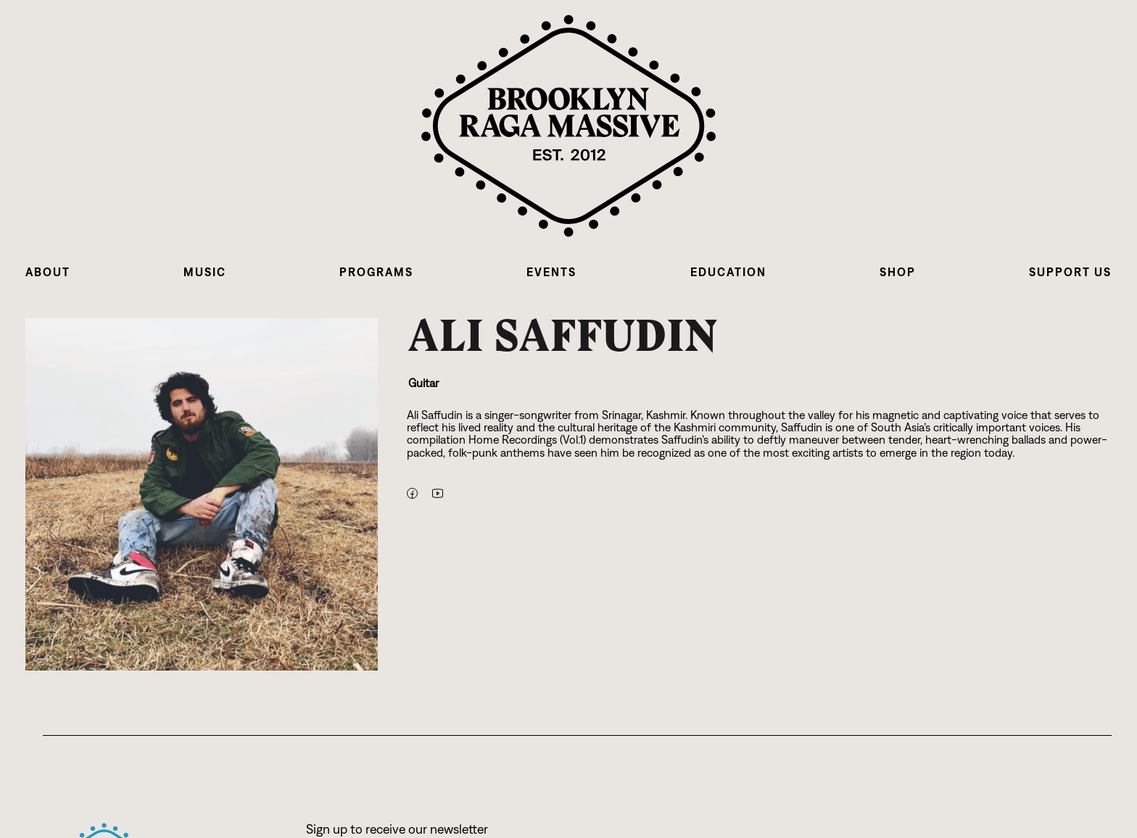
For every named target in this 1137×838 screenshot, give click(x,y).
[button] (47, 272)
